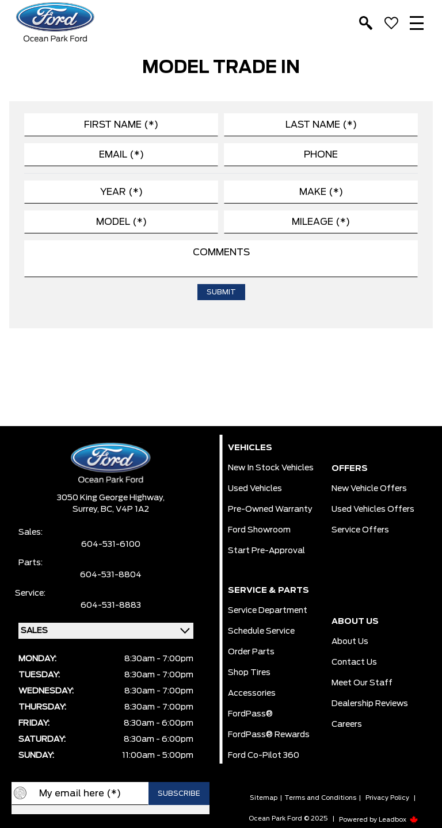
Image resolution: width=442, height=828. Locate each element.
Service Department (267, 611)
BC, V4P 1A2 (125, 509)
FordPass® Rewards (269, 735)
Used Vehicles (255, 489)
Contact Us (354, 662)
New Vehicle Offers (369, 489)
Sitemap (263, 798)
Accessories (252, 693)
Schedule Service (261, 631)
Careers (347, 724)
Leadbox (398, 819)
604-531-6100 (110, 544)
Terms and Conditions (320, 798)
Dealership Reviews (370, 704)
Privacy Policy (387, 798)
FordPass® (250, 714)
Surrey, (87, 509)
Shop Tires (249, 673)
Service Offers (360, 530)
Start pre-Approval (266, 551)
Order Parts (251, 652)
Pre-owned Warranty (270, 509)
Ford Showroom (259, 530)
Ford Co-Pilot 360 (263, 756)
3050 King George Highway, (111, 498)
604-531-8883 (111, 605)
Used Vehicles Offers (373, 509)
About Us (350, 642)
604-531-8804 (111, 575)
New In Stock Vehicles (271, 468)
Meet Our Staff (362, 683)
